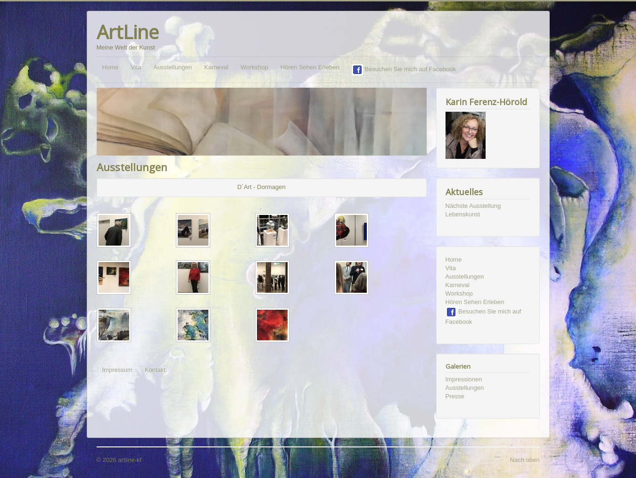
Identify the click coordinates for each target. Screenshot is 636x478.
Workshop (254, 67)
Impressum (117, 369)
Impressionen (464, 379)
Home (110, 67)
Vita (136, 67)
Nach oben (525, 459)
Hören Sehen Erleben (310, 67)
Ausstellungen (172, 67)
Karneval (216, 67)
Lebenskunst (463, 214)
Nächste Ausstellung (473, 205)
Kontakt (155, 369)
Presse (455, 396)
